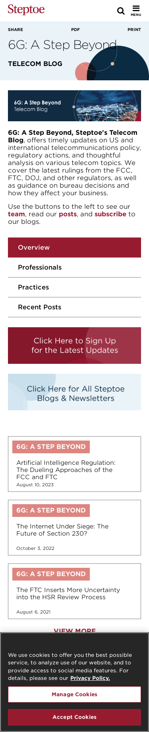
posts (68, 214)
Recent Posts (39, 307)
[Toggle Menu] (136, 10)
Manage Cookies (74, 695)
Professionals (40, 267)
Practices (33, 287)
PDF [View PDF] (75, 29)
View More (75, 631)
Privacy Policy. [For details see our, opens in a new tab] (90, 679)
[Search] (121, 10)
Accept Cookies (74, 718)
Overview (34, 247)
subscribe (110, 214)
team (16, 214)
